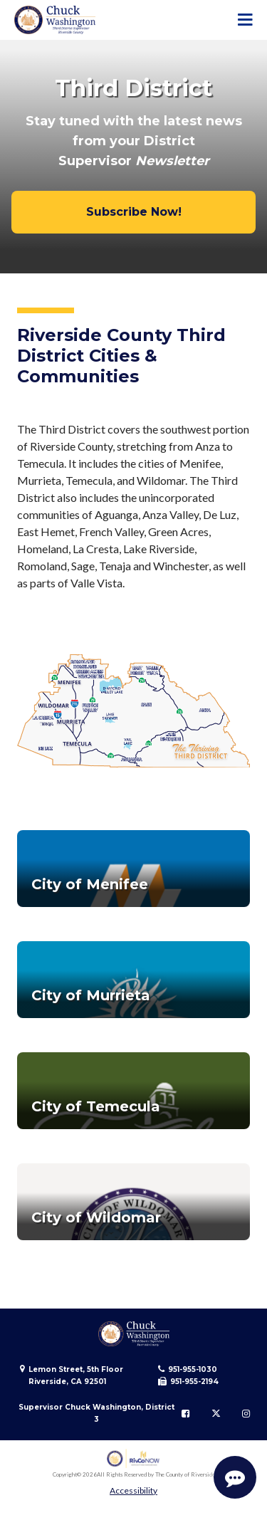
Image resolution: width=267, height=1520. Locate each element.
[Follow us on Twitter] (216, 1413)
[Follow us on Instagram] (246, 1413)
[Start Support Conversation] (235, 1477)
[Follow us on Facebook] (185, 1413)
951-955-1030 (192, 1369)
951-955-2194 (194, 1381)
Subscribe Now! (134, 212)
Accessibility (133, 1490)
